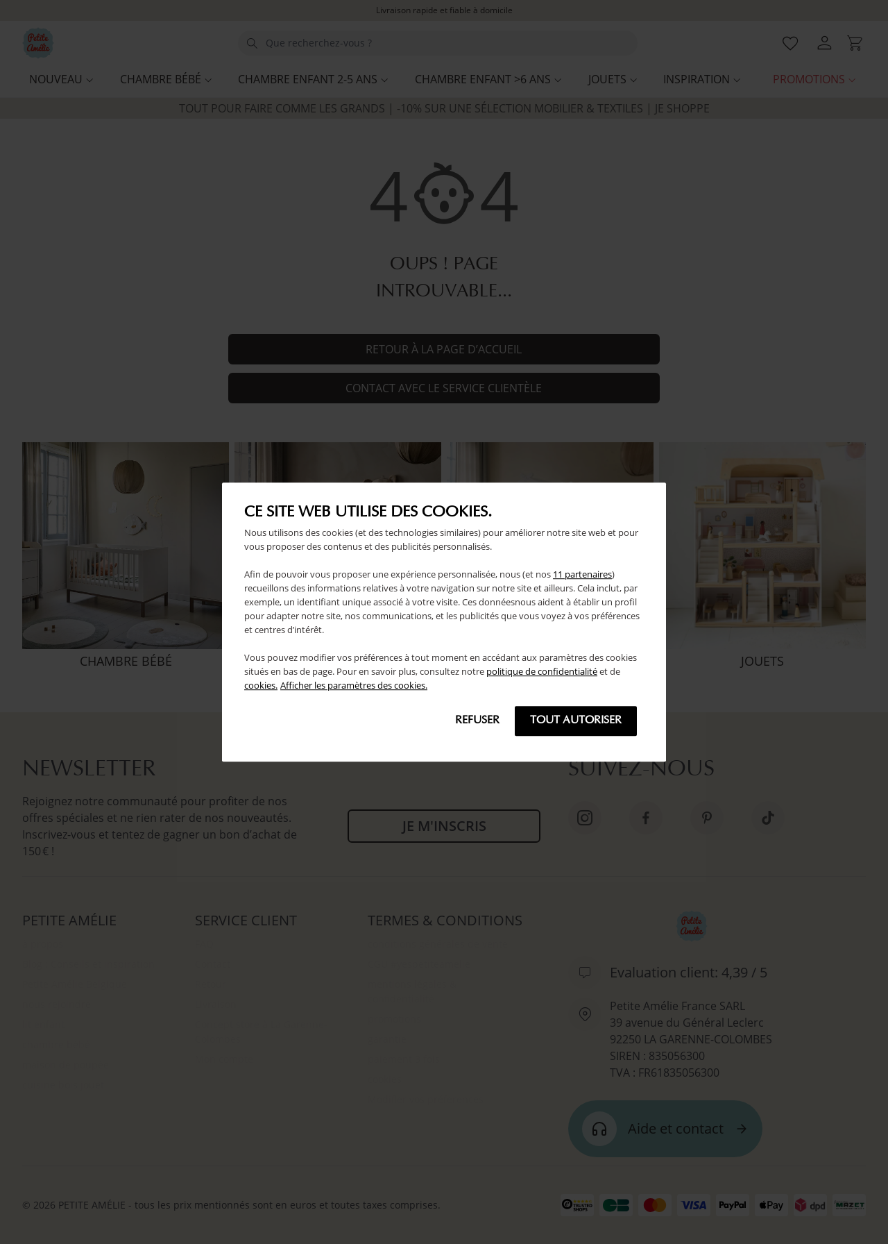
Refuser (477, 720)
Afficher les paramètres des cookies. (353, 685)
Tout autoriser (576, 720)
